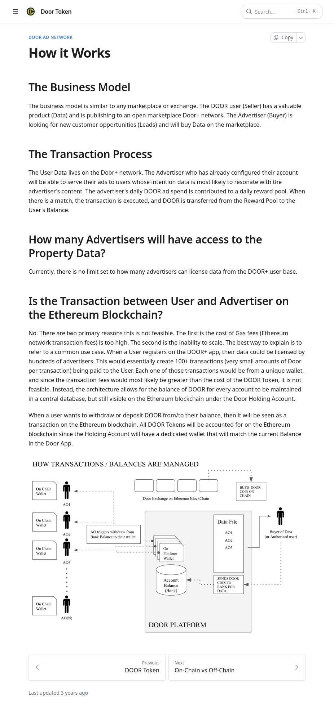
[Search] (274, 11)
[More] (301, 37)
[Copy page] (283, 37)
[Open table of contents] (15, 11)
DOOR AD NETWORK (50, 37)
